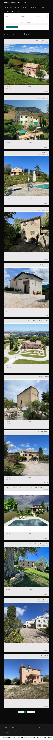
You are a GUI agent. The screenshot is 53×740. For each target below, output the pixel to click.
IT (16, 11)
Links (43, 7)
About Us (24, 7)
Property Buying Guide (34, 7)
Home (6, 7)
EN (12, 11)
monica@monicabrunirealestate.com (10, 734)
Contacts (7, 11)
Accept (49, 737)
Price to (26, 22)
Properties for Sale (14, 7)
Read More (26, 738)
